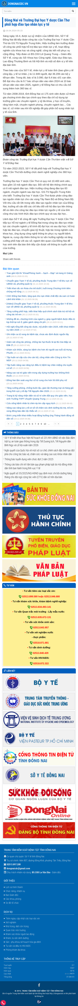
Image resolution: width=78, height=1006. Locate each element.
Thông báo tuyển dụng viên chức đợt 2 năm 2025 (28, 459)
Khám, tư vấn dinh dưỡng (17, 938)
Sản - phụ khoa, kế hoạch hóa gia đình (23, 942)
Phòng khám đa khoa (15, 949)
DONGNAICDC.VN (18, 4)
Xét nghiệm (11, 922)
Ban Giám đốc (12, 895)
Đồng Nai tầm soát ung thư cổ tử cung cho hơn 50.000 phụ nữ (37, 380)
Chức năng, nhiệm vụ (15, 891)
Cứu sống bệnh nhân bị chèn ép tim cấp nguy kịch (31, 403)
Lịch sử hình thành (14, 887)
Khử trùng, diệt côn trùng (17, 926)
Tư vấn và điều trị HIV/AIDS (18, 946)
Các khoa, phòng (13, 899)
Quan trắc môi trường (16, 930)
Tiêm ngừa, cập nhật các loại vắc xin (23, 918)
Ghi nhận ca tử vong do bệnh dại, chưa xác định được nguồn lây (38, 334)
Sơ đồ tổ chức (12, 902)
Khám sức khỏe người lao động (20, 934)
